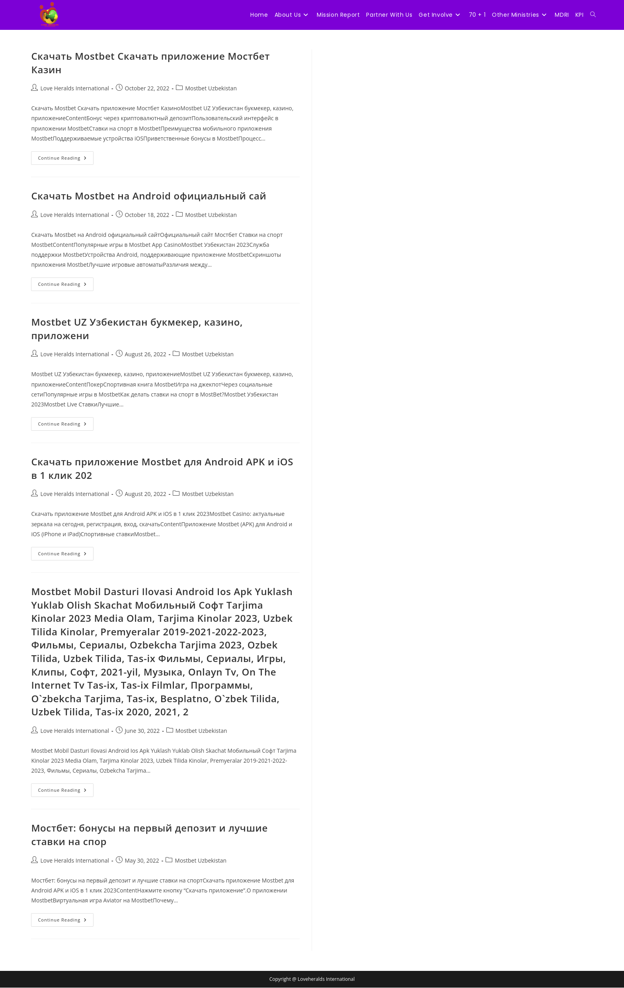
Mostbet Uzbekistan (211, 88)
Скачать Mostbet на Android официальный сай (148, 196)
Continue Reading (66, 159)
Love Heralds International (74, 88)
